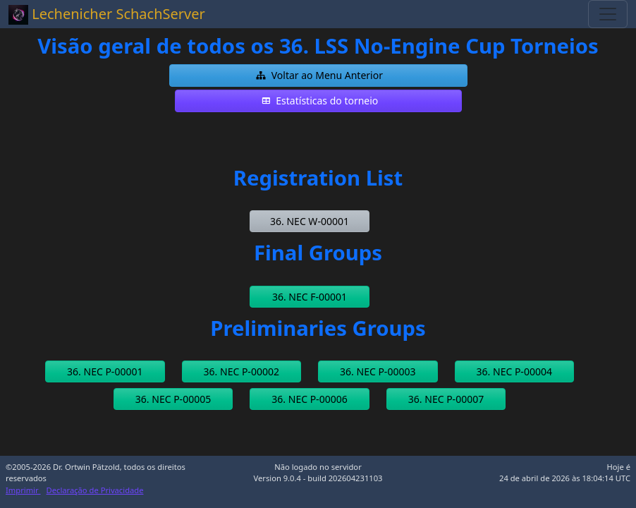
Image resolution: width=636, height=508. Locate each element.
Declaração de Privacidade (95, 490)
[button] (318, 75)
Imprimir (23, 490)
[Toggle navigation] (608, 14)
